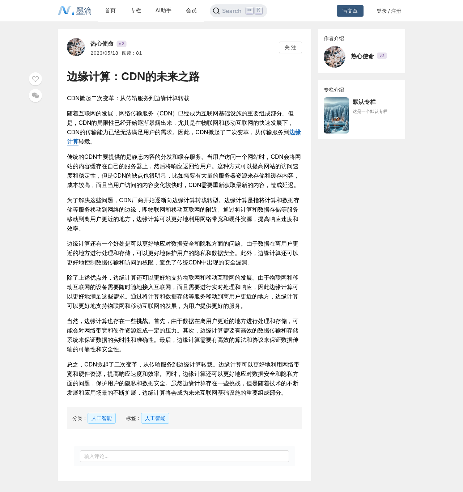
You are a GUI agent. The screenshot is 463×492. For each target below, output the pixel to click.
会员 (191, 10)
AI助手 (163, 10)
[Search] (238, 10)
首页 (110, 10)
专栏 (135, 10)
